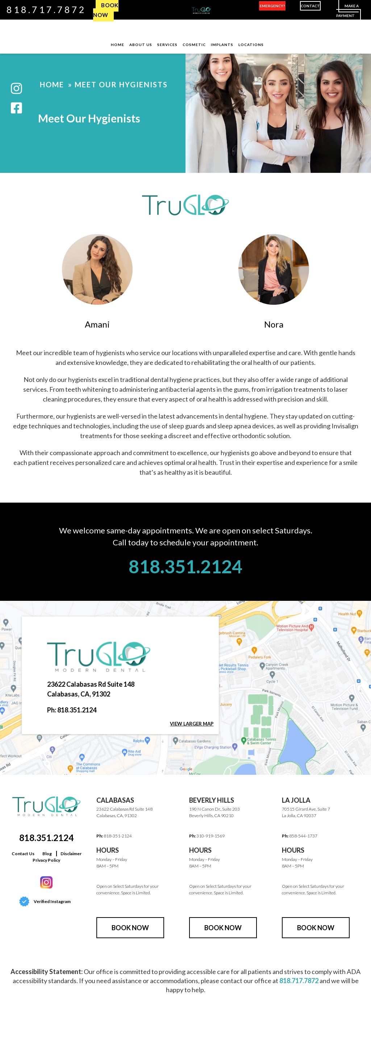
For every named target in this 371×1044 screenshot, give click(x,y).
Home (117, 44)
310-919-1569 (210, 836)
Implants (222, 44)
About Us (140, 44)
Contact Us (23, 853)
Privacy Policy (46, 860)
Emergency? (272, 6)
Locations (251, 44)
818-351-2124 (118, 836)
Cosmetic (194, 44)
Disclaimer (71, 853)
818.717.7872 (46, 9)
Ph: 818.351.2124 (71, 710)
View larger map (191, 724)
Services (167, 44)
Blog (47, 853)
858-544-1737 (303, 836)
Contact (310, 6)
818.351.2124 (185, 566)
